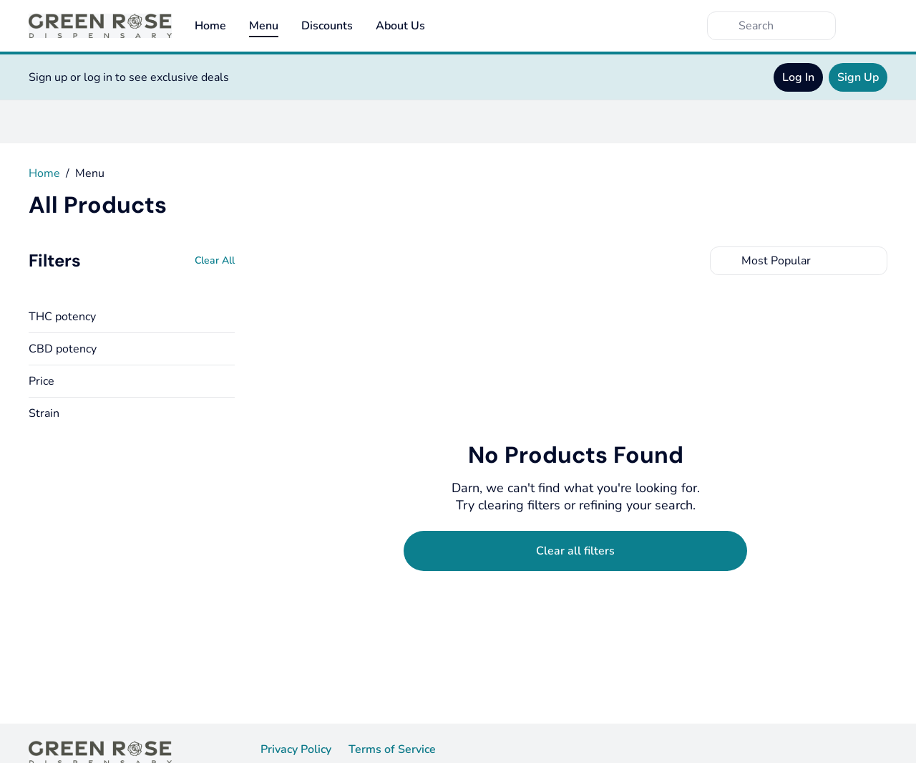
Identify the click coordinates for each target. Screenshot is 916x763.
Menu (263, 26)
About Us (400, 26)
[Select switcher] (873, 260)
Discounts (327, 26)
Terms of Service (392, 749)
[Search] (783, 25)
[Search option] (798, 260)
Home (210, 26)
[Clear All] (215, 260)
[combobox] (798, 260)
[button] (132, 316)
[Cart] (873, 25)
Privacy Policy (295, 749)
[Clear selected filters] (575, 551)
